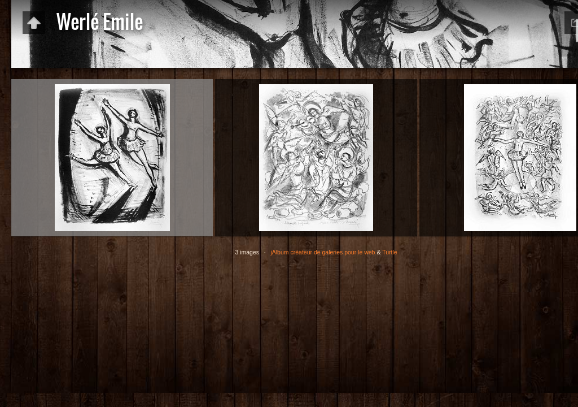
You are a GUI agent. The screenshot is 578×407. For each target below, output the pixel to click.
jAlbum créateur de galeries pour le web (322, 252)
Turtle (389, 252)
